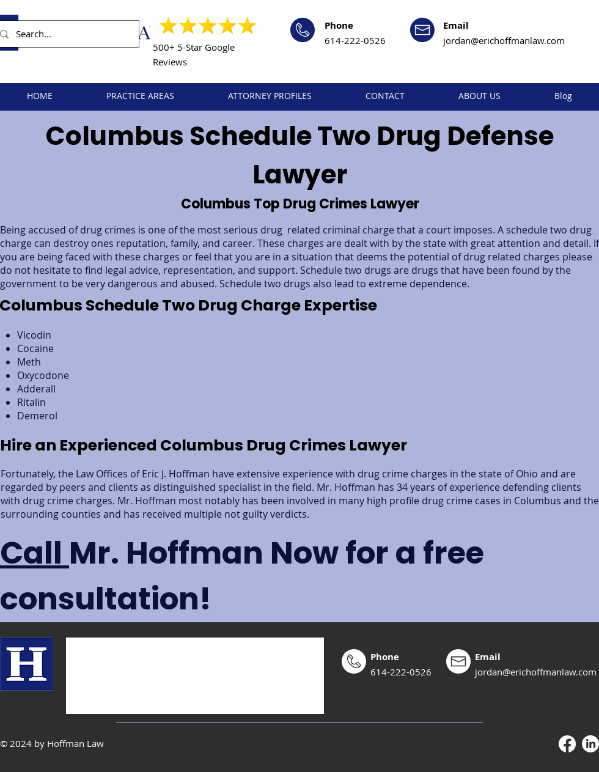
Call (34, 553)
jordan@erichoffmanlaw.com (504, 40)
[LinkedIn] (590, 743)
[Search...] (64, 34)
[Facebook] (567, 743)
